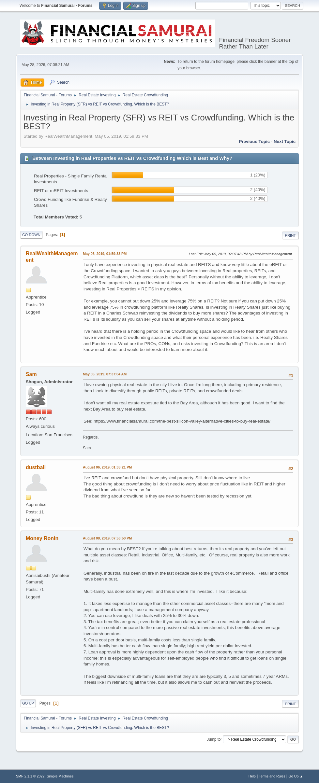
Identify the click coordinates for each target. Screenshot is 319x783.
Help (252, 776)
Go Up (28, 703)
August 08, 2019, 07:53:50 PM (107, 538)
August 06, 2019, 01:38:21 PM (107, 467)
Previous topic (254, 141)
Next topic (285, 141)
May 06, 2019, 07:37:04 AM (105, 374)
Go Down (31, 235)
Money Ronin (42, 538)
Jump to (214, 739)
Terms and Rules (272, 776)
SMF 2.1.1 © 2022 (30, 776)
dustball (36, 467)
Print (290, 235)
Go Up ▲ (295, 776)
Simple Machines (60, 776)
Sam (31, 374)
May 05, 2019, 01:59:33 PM (105, 254)
